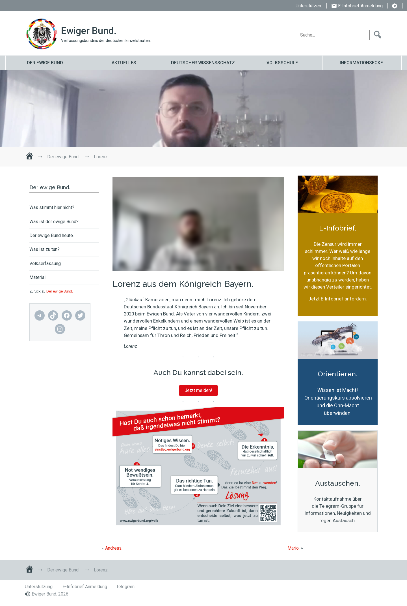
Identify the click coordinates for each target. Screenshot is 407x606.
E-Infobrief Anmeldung (360, 5)
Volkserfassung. (45, 263)
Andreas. (113, 548)
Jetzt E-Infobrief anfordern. (337, 299)
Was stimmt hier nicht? (51, 207)
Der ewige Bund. (45, 62)
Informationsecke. (362, 62)
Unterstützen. (309, 5)
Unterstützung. (39, 586)
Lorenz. (57, 108)
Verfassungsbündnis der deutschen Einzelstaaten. (106, 40)
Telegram (395, 6)
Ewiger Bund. (89, 30)
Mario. (293, 548)
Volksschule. (283, 62)
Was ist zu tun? (44, 249)
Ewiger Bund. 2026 (50, 594)
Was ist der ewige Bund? (54, 221)
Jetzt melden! (198, 390)
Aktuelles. (124, 62)
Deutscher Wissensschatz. (203, 62)
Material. (37, 277)
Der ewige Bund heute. (51, 235)
